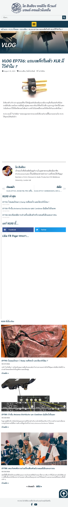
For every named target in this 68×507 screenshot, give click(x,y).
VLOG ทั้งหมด (13, 29)
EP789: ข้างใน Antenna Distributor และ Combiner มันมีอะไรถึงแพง (29, 208)
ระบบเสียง (23, 29)
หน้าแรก (4, 29)
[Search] (64, 17)
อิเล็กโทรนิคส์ (30, 71)
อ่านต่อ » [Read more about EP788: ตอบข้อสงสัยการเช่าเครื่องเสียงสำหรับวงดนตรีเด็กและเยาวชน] (5, 483)
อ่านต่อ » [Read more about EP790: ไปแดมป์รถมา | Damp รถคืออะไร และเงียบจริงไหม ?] (5, 373)
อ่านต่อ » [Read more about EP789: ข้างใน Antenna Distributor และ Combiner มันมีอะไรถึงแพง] (5, 427)
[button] (34, 24)
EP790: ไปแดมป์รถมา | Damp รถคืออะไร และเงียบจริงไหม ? (25, 202)
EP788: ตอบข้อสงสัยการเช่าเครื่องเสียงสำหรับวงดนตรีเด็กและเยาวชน (29, 215)
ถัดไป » (39, 486)
